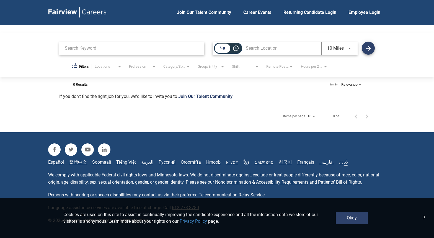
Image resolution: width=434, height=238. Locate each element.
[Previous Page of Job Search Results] (355, 116)
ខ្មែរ (246, 162)
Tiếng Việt (126, 162)
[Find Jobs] (368, 48)
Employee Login (364, 12)
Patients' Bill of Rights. (340, 182)
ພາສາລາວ (263, 162)
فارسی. (326, 162)
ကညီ (343, 162)
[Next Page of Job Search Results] (367, 116)
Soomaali (101, 162)
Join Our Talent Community (204, 12)
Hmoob (213, 162)
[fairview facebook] (54, 149)
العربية (147, 162)
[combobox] (132, 48)
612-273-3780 (185, 207)
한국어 (285, 162)
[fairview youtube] (87, 149)
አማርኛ (232, 162)
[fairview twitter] (71, 149)
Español (56, 162)
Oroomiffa (191, 162)
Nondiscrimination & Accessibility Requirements (261, 182)
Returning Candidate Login (309, 12)
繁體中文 (78, 162)
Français (305, 162)
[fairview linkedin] (104, 149)
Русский (167, 162)
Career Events (257, 12)
